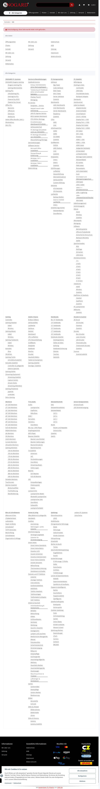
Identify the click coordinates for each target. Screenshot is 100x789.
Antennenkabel (81, 111)
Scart (77, 174)
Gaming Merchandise (15, 88)
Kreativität (54, 541)
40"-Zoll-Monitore (11, 416)
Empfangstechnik (34, 430)
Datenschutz (17, 783)
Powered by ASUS (13, 99)
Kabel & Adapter (79, 105)
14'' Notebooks (56, 323)
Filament (79, 325)
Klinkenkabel (80, 151)
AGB (52, 45)
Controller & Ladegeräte (16, 366)
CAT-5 (55, 413)
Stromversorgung (34, 532)
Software (77, 226)
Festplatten (54, 157)
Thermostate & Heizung (38, 568)
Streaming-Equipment (12, 374)
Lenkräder (11, 394)
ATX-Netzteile (57, 188)
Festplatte (31, 346)
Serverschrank (78, 405)
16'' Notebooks (56, 328)
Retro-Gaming (10, 397)
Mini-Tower (57, 94)
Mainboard (32, 334)
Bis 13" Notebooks (57, 320)
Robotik (55, 578)
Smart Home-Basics (37, 548)
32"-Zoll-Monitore (11, 410)
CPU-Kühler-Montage (38, 119)
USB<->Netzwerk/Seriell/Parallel (84, 196)
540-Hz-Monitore (13, 476)
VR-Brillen (8, 354)
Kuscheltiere (57, 593)
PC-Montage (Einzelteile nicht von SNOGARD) (38, 131)
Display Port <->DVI (82, 119)
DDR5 (55, 134)
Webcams (77, 309)
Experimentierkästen (60, 581)
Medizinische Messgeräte (39, 636)
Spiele (78, 241)
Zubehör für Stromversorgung (36, 539)
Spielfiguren (57, 599)
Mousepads (77, 220)
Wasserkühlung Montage (39, 140)
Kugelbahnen (57, 553)
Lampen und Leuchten (38, 634)
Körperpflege (35, 654)
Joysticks (10, 391)
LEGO (55, 518)
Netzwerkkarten (58, 210)
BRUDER (56, 645)
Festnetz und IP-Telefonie (36, 574)
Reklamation (91, 13)
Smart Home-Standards (38, 545)
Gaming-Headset (11, 323)
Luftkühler (56, 171)
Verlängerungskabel (37, 535)
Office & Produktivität (83, 232)
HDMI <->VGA (80, 142)
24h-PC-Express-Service (38, 113)
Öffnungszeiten (33, 13)
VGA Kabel (79, 200)
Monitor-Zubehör (11, 485)
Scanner (76, 351)
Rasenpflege (35, 689)
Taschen (56, 354)
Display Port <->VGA (82, 122)
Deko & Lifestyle (33, 707)
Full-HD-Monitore (11, 428)
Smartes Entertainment (38, 557)
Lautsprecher (35, 407)
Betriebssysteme (81, 229)
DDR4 (55, 131)
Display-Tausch (36, 97)
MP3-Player (32, 433)
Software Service (33, 145)
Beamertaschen (36, 448)
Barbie (55, 590)
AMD (54, 122)
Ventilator (34, 622)
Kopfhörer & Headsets (81, 295)
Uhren (33, 715)
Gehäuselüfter (58, 180)
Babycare (34, 651)
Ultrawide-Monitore (11, 445)
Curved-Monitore (11, 442)
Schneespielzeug (59, 616)
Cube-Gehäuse (58, 88)
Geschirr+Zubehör (37, 628)
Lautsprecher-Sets (37, 499)
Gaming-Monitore (11, 448)
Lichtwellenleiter (81, 154)
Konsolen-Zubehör (11, 363)
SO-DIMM (56, 137)
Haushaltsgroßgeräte (38, 659)
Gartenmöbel (35, 687)
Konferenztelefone (37, 586)
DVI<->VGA (79, 134)
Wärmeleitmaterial (59, 177)
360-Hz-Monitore (13, 471)
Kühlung (56, 346)
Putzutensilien (35, 642)
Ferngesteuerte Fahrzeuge (59, 524)
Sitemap (53, 49)
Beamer (30, 471)
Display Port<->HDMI (83, 128)
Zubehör (56, 99)
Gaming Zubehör (33, 363)
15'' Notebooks (56, 325)
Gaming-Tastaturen (11, 340)
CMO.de (60, 787)
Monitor (30, 351)
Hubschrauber (58, 533)
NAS (52, 405)
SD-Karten (79, 252)
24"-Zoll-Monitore (11, 405)
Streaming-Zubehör (14, 377)
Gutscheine (78, 515)
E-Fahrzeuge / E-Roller (60, 561)
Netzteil (30, 331)
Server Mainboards (59, 111)
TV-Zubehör (32, 451)
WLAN (53, 425)
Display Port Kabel (82, 125)
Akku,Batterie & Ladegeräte (37, 515)
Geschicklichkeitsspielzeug (60, 550)
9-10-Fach (79, 281)
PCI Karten (79, 162)
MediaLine (11, 116)
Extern (55, 162)
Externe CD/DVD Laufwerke (58, 201)
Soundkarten (57, 213)
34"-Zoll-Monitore (11, 413)
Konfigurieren (82, 776)
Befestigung (78, 82)
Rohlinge (79, 249)
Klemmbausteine (56, 515)
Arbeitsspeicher (56, 128)
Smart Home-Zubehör (38, 560)
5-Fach (78, 272)
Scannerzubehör (81, 354)
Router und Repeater (60, 428)
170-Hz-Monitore (13, 456)
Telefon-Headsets (36, 591)
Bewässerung (35, 695)
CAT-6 (55, 416)
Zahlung (72, 13)
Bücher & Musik (56, 544)
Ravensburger (58, 633)
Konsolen (8, 348)
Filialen (44, 13)
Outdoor (31, 521)
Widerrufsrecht (56, 56)
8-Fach (78, 278)
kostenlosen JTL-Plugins (46, 787)
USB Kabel (79, 182)
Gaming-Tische (10, 357)
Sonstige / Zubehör (34, 366)
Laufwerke (54, 194)
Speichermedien (79, 243)
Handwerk (31, 518)
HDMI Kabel (80, 145)
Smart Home (32, 542)
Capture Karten (13, 380)
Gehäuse (54, 82)
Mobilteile (34, 588)
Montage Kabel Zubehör (84, 157)
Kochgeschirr (35, 631)
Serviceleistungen (34, 143)
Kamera (33, 721)
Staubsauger (35, 671)
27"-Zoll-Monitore (11, 407)
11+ (77, 261)
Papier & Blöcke (10, 524)
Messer (33, 639)
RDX (77, 246)
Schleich (56, 642)
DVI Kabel (79, 131)
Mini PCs (8, 125)
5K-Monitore (9, 436)
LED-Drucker (80, 340)
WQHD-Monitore (10, 430)
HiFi (29, 479)
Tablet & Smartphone (35, 360)
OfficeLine (11, 111)
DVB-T (30, 416)
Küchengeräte (35, 657)
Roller (55, 564)
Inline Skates (57, 622)
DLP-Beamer (35, 473)
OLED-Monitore (10, 439)
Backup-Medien (58, 197)
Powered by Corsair (14, 102)
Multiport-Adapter (82, 96)
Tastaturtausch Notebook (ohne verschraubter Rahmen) (39, 92)
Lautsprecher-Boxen (37, 494)
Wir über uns (62, 13)
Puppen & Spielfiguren (58, 587)
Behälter (33, 611)
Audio (30, 405)
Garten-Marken (36, 692)
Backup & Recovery (82, 238)
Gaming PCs (9, 91)
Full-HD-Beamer (36, 476)
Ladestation (9, 521)
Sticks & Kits (57, 430)
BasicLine (11, 108)
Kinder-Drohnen (58, 535)
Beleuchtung (35, 565)
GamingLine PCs (13, 96)
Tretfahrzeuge (58, 573)
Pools (55, 613)
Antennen (34, 453)
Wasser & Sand (58, 627)
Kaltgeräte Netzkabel (83, 148)
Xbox (9, 351)
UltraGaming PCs (13, 94)
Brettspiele (57, 604)
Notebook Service (34, 82)
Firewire (78, 137)
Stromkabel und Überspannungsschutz (83, 178)
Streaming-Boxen (36, 465)
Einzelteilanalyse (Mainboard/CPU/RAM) (38, 123)
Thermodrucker (81, 343)
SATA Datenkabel (81, 171)
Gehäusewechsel (36, 127)
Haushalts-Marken (37, 665)
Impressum (8, 783)
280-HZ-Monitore (13, 468)
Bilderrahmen (35, 710)
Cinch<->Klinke (81, 116)
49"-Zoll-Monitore (11, 422)
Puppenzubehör (58, 596)
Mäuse (76, 209)
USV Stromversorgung (81, 407)
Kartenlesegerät (79, 206)
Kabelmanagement (80, 203)
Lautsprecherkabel (37, 508)
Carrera (55, 639)
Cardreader (80, 88)
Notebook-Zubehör (57, 337)
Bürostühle (34, 701)
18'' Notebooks (56, 334)
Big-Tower (56, 85)
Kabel (78, 212)
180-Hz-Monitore (13, 459)
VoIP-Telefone (35, 600)
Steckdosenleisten (80, 258)
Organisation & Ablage (12, 538)
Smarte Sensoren (36, 563)
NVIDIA (55, 145)
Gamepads (77, 99)
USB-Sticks (79, 255)
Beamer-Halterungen (38, 442)
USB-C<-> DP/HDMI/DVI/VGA (82, 189)
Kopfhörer (79, 301)
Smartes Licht (35, 551)
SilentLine (11, 114)
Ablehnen (82, 781)
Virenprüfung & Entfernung (36, 154)
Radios (33, 488)
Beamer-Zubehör (34, 436)
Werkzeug (34, 625)
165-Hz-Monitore (13, 453)
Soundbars (34, 425)
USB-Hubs (79, 91)
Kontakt (52, 13)
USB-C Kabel (80, 185)
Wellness (34, 662)
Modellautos (55, 521)
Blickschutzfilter (13, 488)
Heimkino (31, 422)
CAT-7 (55, 419)
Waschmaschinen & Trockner (37, 675)
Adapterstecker (81, 108)
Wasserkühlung (58, 174)
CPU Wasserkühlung (35, 340)
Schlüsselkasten (36, 619)
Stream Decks (12, 383)
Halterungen (35, 468)
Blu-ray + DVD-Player (35, 428)
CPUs (52, 119)
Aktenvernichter (10, 515)
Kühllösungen (55, 168)
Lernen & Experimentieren (59, 576)
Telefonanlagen (36, 594)
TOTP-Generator (10, 530)
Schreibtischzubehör (15, 360)
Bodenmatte (35, 712)
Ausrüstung (34, 524)
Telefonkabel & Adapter (38, 597)
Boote (55, 527)
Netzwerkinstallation (58, 407)
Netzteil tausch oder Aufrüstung (37, 109)
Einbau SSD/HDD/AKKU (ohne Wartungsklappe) (38, 86)
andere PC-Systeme (81, 512)
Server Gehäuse (58, 96)
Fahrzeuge (56, 530)
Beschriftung (9, 533)
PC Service (31, 103)
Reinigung (34, 100)
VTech (55, 636)
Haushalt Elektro (33, 357)
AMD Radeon (57, 148)
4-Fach (78, 269)
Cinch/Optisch (81, 114)
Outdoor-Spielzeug (57, 610)
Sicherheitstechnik (37, 645)
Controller (8, 320)
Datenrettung (32, 168)
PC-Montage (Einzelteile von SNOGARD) (38, 136)
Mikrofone (34, 413)
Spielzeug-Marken (57, 630)
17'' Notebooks (56, 331)
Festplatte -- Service (37, 105)
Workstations (9, 122)
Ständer (56, 351)
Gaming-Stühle (10, 371)
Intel (54, 125)
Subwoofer (34, 505)
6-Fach (78, 275)
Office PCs (8, 105)
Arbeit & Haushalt (34, 603)
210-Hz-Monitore (13, 462)
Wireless (79, 215)
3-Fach (78, 266)
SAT (32, 456)
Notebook (31, 348)
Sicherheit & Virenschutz (84, 235)
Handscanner (78, 102)
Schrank (33, 704)
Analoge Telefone (36, 580)
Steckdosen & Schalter (38, 571)
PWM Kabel (80, 165)
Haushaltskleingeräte (38, 668)
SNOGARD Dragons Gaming (14, 82)
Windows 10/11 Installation (36, 159)
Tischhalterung (13, 491)
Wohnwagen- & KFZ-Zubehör (37, 528)
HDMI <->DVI (80, 139)
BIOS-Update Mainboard (39, 116)
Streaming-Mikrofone (15, 386)
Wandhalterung (13, 494)
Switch (53, 436)
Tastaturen (77, 284)
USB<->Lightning (81, 192)
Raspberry (56, 114)
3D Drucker (80, 323)
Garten (30, 684)
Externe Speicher (13, 368)
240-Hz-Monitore (13, 465)
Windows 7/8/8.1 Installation (36, 164)
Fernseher (31, 419)
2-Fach (78, 263)
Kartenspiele (57, 607)
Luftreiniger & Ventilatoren (35, 680)
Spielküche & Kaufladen (61, 584)
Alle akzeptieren (82, 771)
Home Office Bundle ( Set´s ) (14, 119)
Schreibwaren (10, 535)
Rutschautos (57, 567)
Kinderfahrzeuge (56, 558)
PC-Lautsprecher (79, 307)
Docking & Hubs (79, 85)
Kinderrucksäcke (58, 624)
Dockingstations (58, 340)
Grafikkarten (55, 142)
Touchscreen (9, 482)
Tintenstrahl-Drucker (83, 346)
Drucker (30, 354)
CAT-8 (55, 422)
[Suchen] (53, 5)
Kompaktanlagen (36, 482)
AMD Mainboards (59, 105)
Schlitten (56, 570)
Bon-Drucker (80, 334)
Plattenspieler (35, 485)
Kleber (33, 616)
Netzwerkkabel (81, 160)
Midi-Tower (57, 91)
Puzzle (55, 556)
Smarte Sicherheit (37, 554)
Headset (79, 298)
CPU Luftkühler (33, 337)
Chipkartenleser (10, 518)
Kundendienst (7, 775)
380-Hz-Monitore (13, 473)
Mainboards (55, 102)
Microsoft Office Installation (36, 149)
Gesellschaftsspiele (57, 601)
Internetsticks (35, 583)
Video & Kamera (33, 718)
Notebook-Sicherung (60, 348)
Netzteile (54, 185)
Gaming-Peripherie (11, 389)
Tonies (55, 547)
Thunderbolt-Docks (82, 94)
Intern (55, 160)
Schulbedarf (9, 527)
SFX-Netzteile (57, 191)
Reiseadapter (80, 168)
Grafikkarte (31, 343)
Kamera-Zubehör (36, 724)
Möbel (30, 698)
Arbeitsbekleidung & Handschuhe (37, 607)
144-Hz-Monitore (13, 451)
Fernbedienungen (37, 459)
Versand (81, 13)
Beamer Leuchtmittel (37, 439)
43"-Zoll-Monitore (11, 419)
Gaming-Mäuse (10, 331)
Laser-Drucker (80, 337)
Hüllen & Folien (58, 343)
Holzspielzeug (55, 538)
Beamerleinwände (37, 445)
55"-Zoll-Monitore (11, 425)
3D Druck (77, 320)
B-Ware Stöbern (33, 320)
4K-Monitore (9, 433)
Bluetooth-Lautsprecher (38, 496)
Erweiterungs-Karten (58, 208)
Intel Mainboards (59, 108)
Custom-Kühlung (59, 183)
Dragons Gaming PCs (15, 85)
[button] (79, 4)
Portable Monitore (11, 479)
